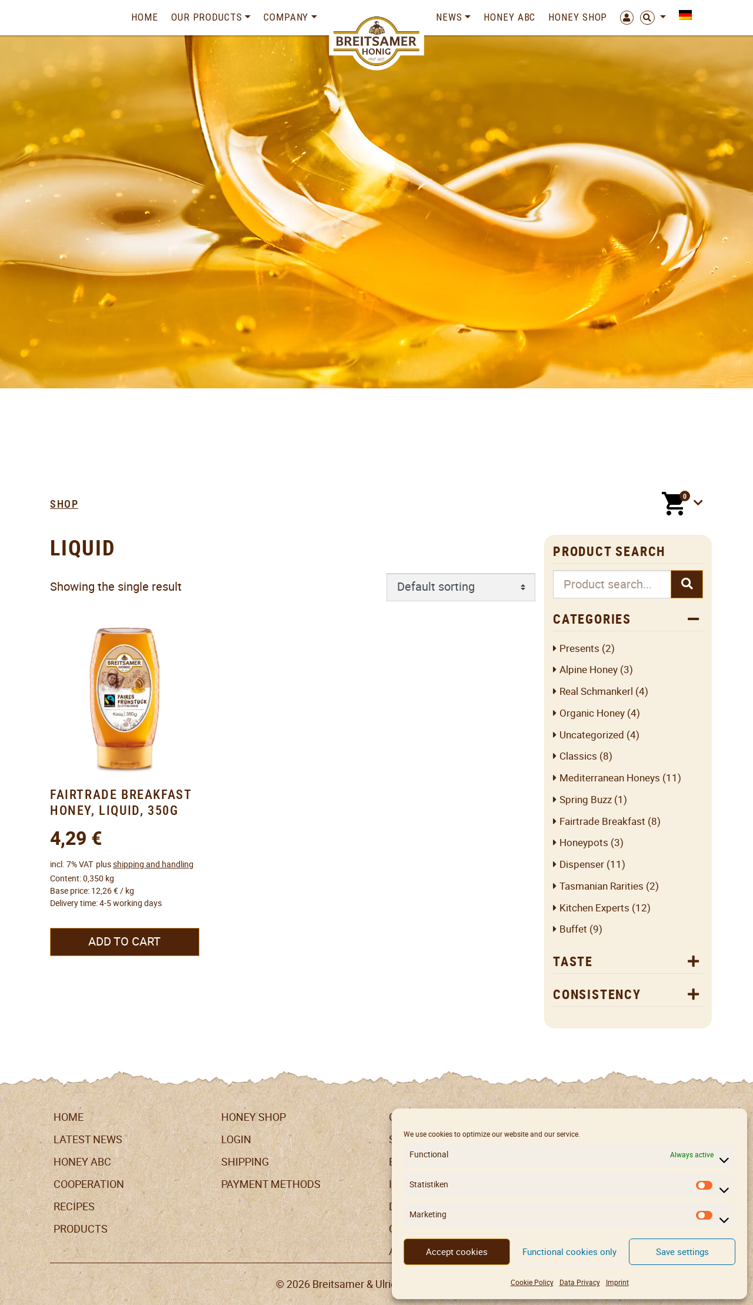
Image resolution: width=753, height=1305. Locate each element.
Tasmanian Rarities (601, 886)
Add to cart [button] (124, 941)
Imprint (617, 1282)
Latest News (88, 1139)
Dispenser (581, 864)
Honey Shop (577, 17)
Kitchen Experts (594, 908)
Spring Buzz (585, 800)
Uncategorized (591, 735)
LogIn (236, 1139)
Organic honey (592, 713)
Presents (579, 648)
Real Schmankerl (596, 691)
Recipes (74, 1206)
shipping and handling (153, 864)
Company (286, 17)
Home (144, 17)
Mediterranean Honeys (609, 778)
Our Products (206, 17)
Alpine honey (588, 670)
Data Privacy (579, 1282)
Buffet (573, 929)
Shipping (245, 1161)
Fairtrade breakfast (602, 821)
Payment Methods (271, 1184)
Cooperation (89, 1184)
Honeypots (583, 843)
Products (81, 1228)
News (449, 17)
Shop (64, 504)
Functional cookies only (569, 1252)
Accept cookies (457, 1252)
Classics (578, 756)
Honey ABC (509, 17)
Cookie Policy (532, 1282)
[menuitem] (682, 15)
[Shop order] (461, 587)
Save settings (682, 1252)
